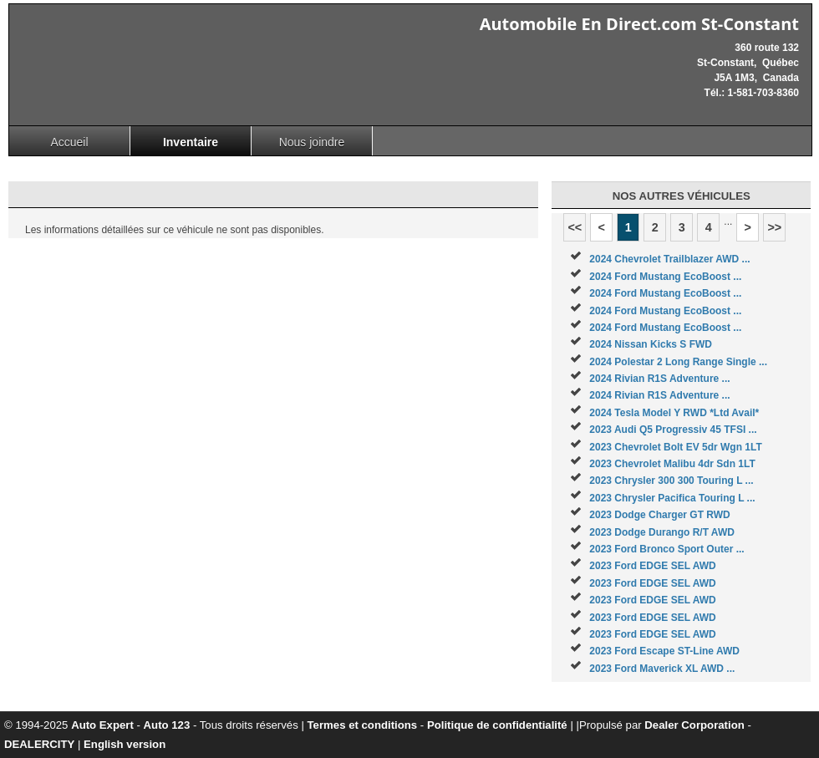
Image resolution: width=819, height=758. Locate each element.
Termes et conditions (363, 725)
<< (574, 227)
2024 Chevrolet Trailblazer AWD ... (669, 259)
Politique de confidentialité (497, 725)
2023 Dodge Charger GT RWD (659, 515)
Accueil (69, 142)
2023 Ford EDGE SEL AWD (652, 566)
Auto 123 (167, 725)
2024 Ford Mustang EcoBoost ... (665, 276)
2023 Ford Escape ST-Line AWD (664, 651)
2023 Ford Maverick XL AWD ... (662, 668)
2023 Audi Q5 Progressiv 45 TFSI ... (672, 429)
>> (774, 227)
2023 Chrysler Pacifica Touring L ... (672, 498)
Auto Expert (102, 725)
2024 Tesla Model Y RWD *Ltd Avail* (674, 413)
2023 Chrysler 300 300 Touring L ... (671, 480)
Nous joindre (312, 142)
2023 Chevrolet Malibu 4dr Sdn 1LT (672, 464)
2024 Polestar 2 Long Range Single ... (678, 362)
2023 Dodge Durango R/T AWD (662, 532)
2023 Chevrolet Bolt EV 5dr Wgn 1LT (675, 447)
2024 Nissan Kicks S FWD (650, 344)
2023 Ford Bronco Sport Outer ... (666, 549)
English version (124, 744)
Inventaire (190, 142)
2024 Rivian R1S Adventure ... (659, 378)
